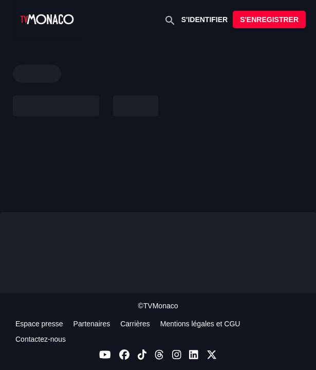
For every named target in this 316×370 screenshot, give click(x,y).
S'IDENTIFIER (204, 19)
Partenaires (91, 324)
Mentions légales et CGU (200, 324)
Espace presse (39, 324)
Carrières (135, 324)
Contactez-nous (40, 339)
